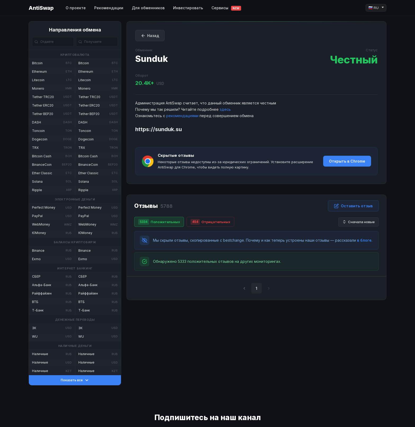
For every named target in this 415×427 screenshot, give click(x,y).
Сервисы (226, 8)
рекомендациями (182, 115)
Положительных (159, 222)
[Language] (376, 8)
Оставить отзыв (353, 206)
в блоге (364, 240)
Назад (150, 35)
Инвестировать (188, 8)
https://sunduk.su (158, 129)
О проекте (76, 8)
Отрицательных (210, 222)
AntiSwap (41, 8)
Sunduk (151, 59)
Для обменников (148, 8)
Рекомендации (108, 8)
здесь (225, 109)
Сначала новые (358, 222)
